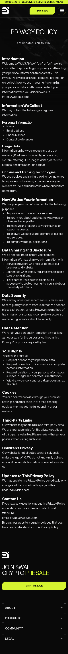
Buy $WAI (42, 11)
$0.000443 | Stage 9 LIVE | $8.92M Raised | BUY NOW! (34, 1)
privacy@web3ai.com (24, 518)
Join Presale (34, 586)
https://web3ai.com (15, 97)
